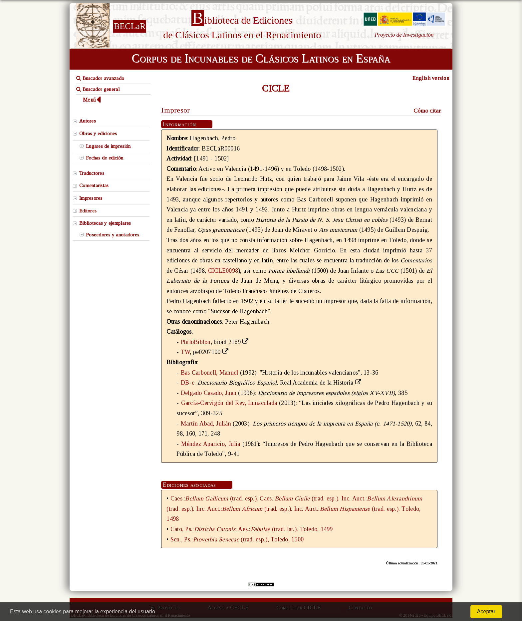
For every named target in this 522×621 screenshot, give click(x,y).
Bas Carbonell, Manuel (209, 372)
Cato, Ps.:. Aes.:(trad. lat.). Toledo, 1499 (251, 529)
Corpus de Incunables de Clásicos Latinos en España (261, 58)
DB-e (187, 382)
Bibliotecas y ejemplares (105, 223)
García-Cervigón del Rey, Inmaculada (229, 403)
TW (185, 352)
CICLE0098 (223, 270)
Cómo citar (427, 110)
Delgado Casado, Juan (208, 393)
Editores (88, 210)
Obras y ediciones (98, 133)
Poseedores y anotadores (112, 234)
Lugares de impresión (108, 146)
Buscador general (98, 89)
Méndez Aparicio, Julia (210, 444)
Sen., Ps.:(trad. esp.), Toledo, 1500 (237, 539)
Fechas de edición (105, 157)
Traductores (91, 173)
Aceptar (486, 611)
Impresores (91, 198)
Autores (87, 121)
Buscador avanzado (100, 78)
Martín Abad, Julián (206, 423)
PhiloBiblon (196, 342)
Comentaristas (94, 185)
